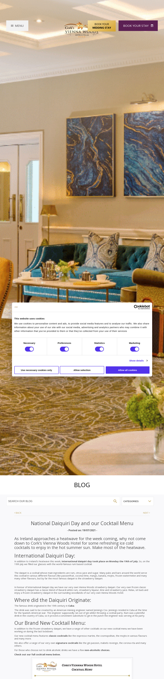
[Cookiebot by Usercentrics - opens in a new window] (136, 307)
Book (136, 26)
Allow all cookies (127, 370)
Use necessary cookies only (36, 370)
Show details (136, 360)
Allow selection (82, 370)
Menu (19, 26)
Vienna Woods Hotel (82, 29)
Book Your (101, 26)
